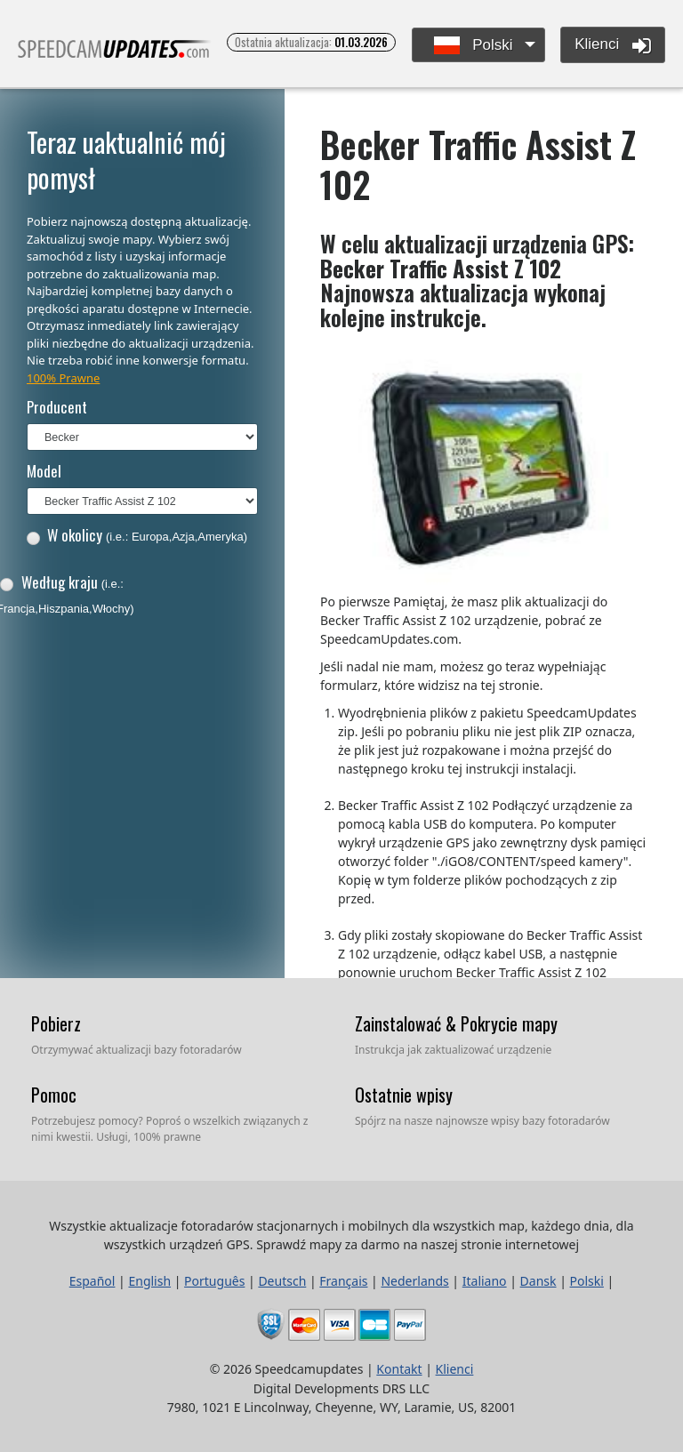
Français (343, 1280)
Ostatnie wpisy (404, 1094)
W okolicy (137, 535)
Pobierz (56, 1023)
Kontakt (399, 1368)
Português (214, 1280)
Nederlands (414, 1280)
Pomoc (53, 1094)
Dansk (538, 1280)
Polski (473, 45)
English (149, 1280)
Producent (57, 407)
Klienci (613, 45)
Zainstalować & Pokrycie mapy (456, 1023)
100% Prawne (63, 378)
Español (92, 1280)
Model (44, 471)
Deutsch (282, 1280)
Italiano (484, 1280)
